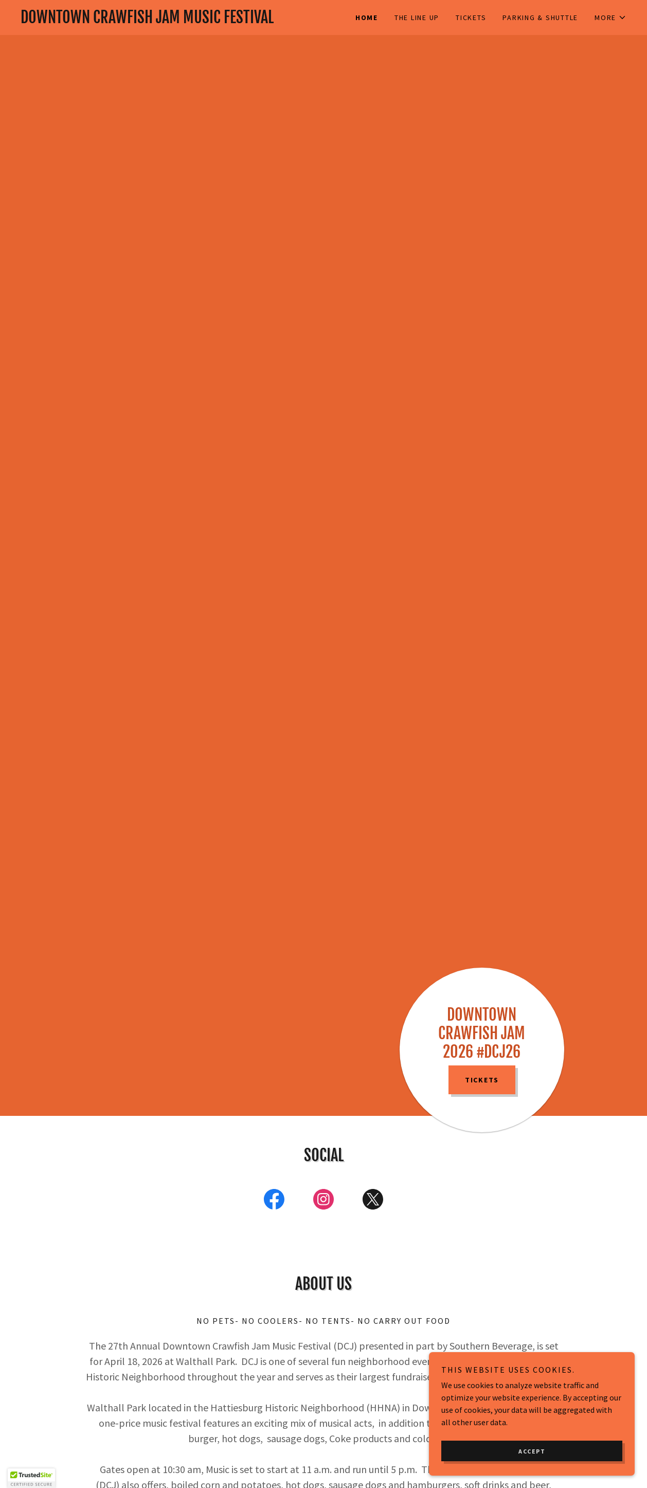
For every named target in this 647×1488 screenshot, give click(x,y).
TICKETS (482, 1079)
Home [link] (366, 17)
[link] (172, 20)
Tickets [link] (471, 17)
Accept (531, 1451)
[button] (610, 17)
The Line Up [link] (416, 17)
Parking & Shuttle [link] (540, 17)
